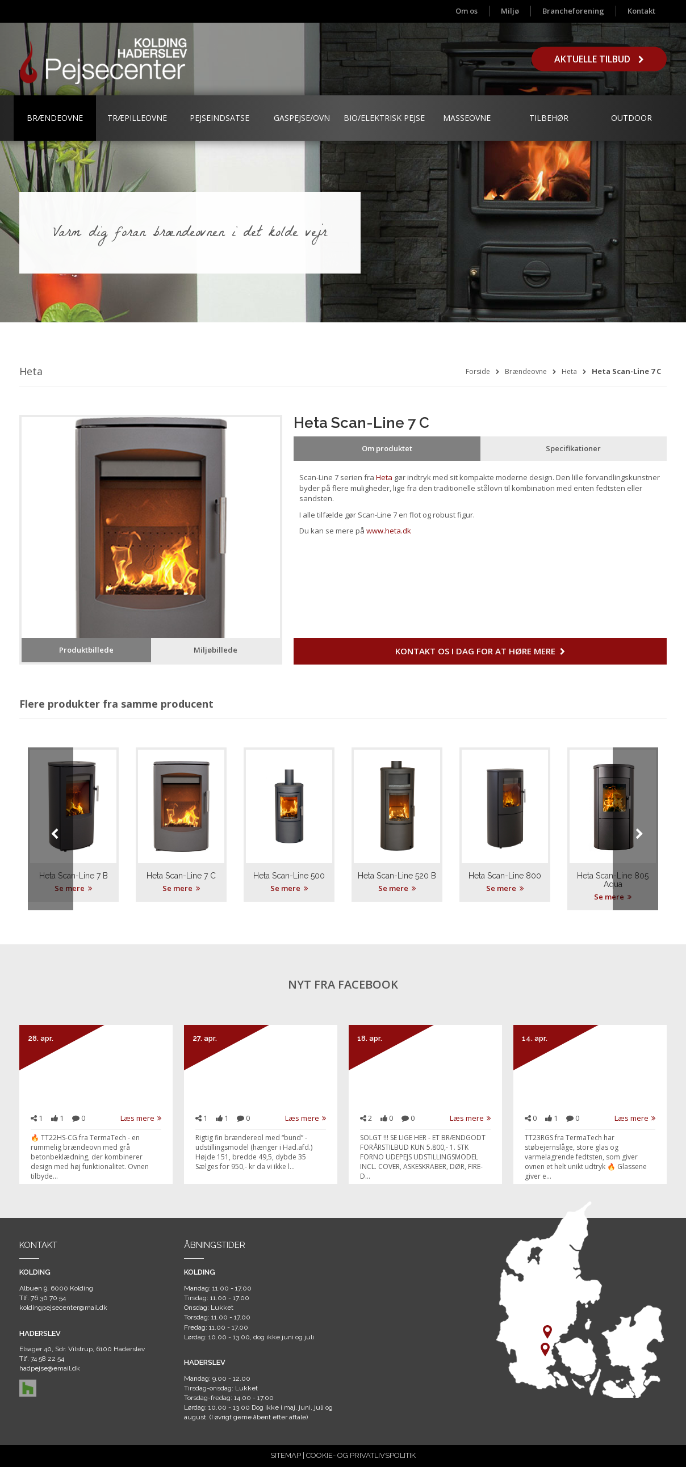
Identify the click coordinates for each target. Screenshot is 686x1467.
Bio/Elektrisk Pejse (384, 117)
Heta (569, 371)
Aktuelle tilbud (599, 59)
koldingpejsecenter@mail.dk (63, 1308)
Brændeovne (55, 117)
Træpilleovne (137, 117)
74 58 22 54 (47, 1359)
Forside (478, 371)
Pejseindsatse (219, 117)
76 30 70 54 (48, 1298)
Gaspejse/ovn (302, 117)
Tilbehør (548, 117)
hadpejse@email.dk (49, 1368)
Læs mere (140, 1118)
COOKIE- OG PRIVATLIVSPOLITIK (361, 1455)
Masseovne (467, 117)
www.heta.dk (388, 531)
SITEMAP (285, 1455)
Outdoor (631, 117)
